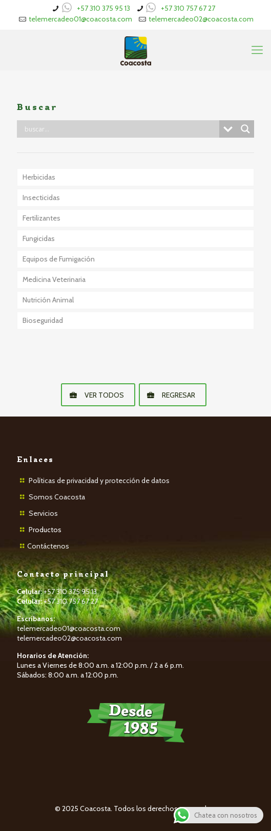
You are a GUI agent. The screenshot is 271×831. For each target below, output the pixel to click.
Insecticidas (41, 197)
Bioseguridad (43, 320)
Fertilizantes (41, 218)
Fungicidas (39, 238)
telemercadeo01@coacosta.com (80, 19)
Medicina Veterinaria (54, 279)
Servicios (43, 513)
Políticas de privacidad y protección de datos (99, 480)
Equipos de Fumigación (59, 259)
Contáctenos (48, 546)
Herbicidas (39, 177)
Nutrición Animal (48, 299)
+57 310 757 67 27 (188, 8)
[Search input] (121, 129)
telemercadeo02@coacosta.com (201, 19)
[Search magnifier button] (245, 129)
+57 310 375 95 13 (103, 8)
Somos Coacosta (57, 496)
